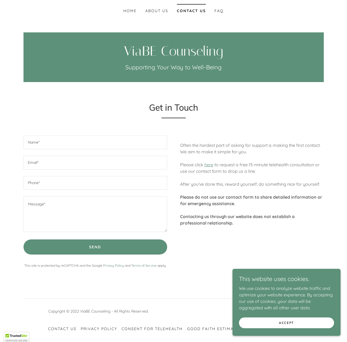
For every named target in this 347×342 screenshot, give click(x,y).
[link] (173, 54)
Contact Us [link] (191, 10)
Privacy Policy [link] (113, 265)
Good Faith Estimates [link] (214, 328)
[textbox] (95, 142)
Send (95, 247)
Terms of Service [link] (144, 265)
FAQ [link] (219, 10)
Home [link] (130, 10)
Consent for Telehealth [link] (152, 328)
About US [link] (156, 10)
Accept (286, 323)
